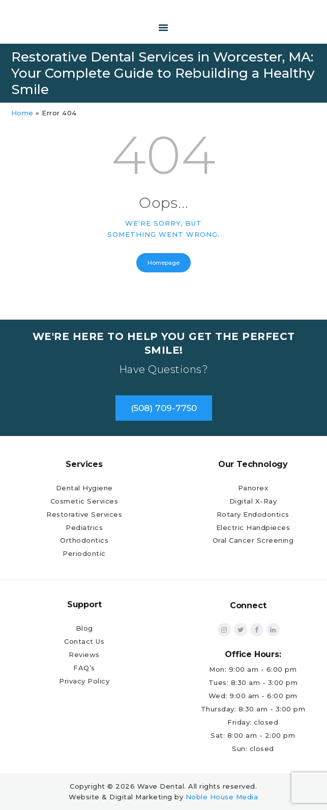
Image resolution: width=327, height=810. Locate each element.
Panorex (253, 488)
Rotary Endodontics (253, 514)
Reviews (84, 654)
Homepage (163, 262)
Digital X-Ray (253, 501)
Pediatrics (84, 527)
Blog (84, 628)
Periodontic (84, 553)
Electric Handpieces (253, 527)
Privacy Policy (84, 681)
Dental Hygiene (84, 488)
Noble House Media (222, 797)
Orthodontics (84, 540)
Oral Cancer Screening (253, 540)
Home (22, 113)
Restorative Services (84, 514)
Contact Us (84, 641)
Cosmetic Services (84, 501)
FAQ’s (84, 668)
